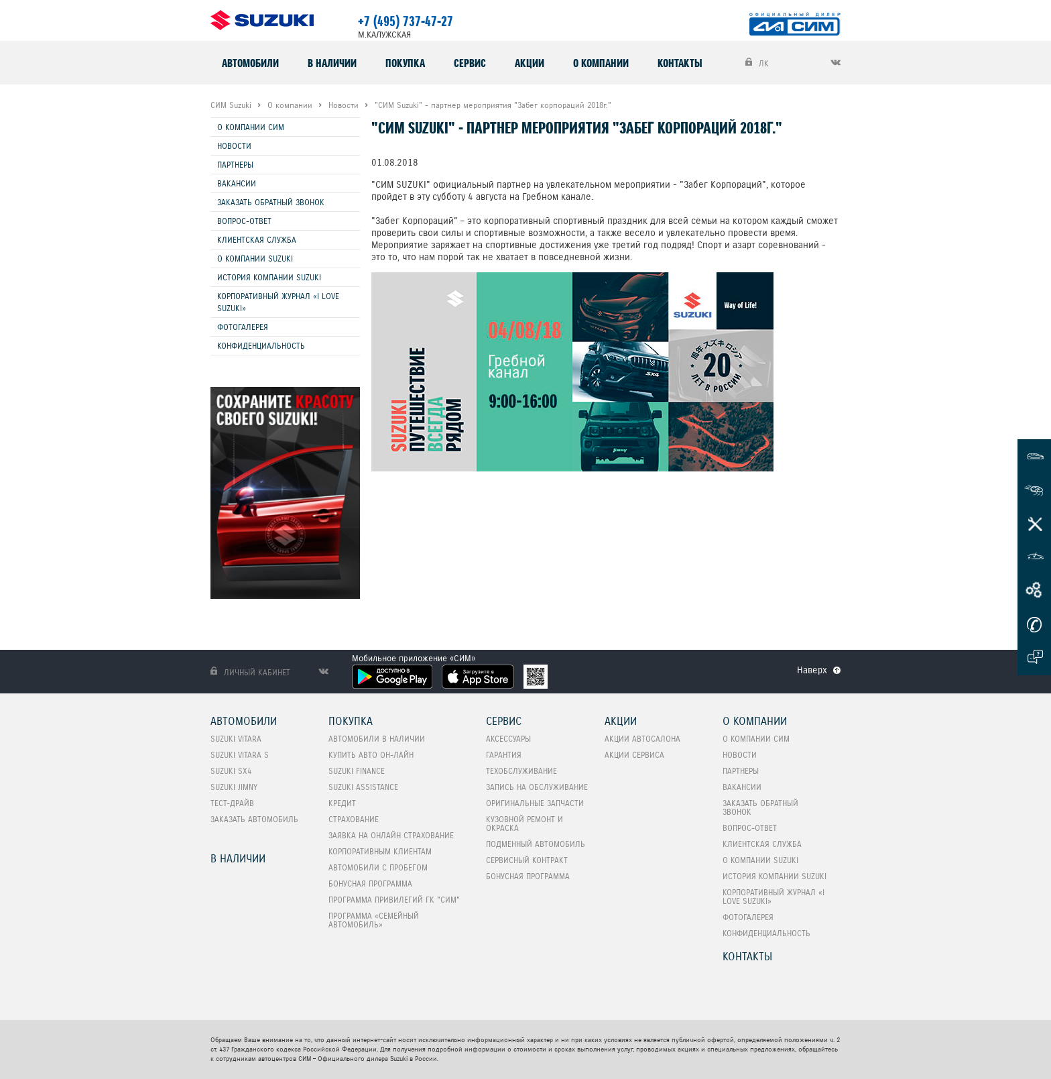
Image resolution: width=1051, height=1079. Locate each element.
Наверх (812, 670)
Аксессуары (508, 739)
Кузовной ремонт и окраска (524, 823)
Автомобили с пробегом (378, 867)
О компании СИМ (250, 127)
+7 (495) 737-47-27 (405, 21)
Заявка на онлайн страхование (391, 835)
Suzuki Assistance (363, 787)
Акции (529, 63)
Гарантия (503, 755)
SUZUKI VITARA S (239, 755)
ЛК (757, 63)
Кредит (342, 803)
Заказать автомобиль (254, 819)
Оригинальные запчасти (535, 803)
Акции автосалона (642, 739)
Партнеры (235, 165)
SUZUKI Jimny (233, 787)
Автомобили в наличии (376, 739)
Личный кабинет (250, 672)
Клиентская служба (256, 240)
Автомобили (250, 63)
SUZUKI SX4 (230, 771)
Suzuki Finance (356, 771)
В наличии (332, 63)
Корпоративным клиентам (380, 851)
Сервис (470, 63)
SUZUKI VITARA (235, 739)
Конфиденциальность (261, 346)
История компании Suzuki (269, 277)
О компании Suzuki (255, 258)
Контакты (680, 63)
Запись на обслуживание (537, 787)
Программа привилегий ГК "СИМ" (394, 900)
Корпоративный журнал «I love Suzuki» (278, 302)
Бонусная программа (370, 883)
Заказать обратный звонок (270, 202)
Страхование (353, 819)
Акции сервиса (634, 755)
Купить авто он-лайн (371, 755)
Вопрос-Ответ (244, 221)
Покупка (405, 63)
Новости (234, 146)
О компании (601, 63)
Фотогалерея (242, 327)
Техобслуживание (521, 771)
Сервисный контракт (527, 860)
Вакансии (236, 183)
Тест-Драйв (232, 803)
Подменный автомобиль (535, 844)
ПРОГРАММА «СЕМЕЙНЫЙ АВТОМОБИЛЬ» (373, 920)
